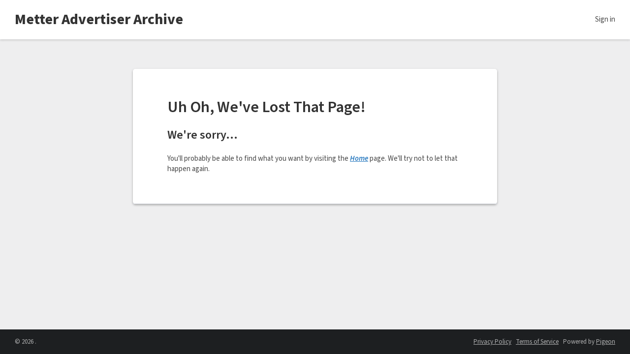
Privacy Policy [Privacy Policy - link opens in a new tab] (492, 341)
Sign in (605, 19)
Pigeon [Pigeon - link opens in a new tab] (605, 341)
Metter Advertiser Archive (99, 19)
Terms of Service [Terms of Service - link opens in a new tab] (537, 341)
